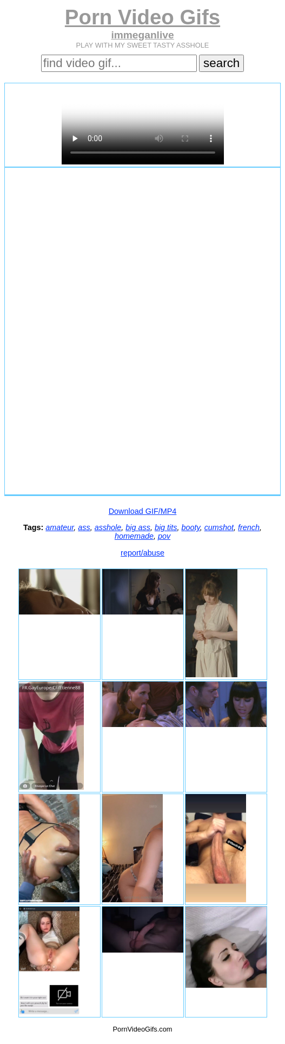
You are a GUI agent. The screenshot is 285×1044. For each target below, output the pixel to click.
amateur (59, 527)
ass (84, 527)
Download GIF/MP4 (143, 511)
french (249, 527)
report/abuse (142, 553)
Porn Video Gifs (142, 17)
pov (164, 536)
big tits (166, 527)
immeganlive (142, 35)
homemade (134, 536)
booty (191, 527)
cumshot (219, 527)
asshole (108, 527)
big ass (137, 527)
